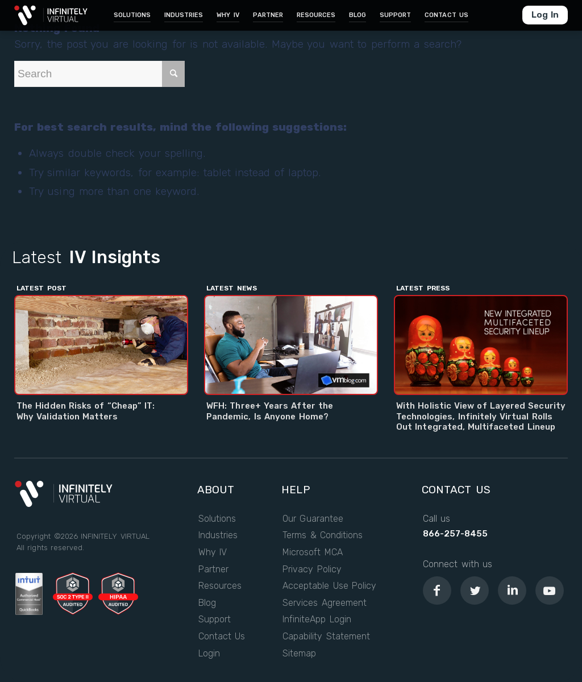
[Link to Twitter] (474, 590)
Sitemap (299, 653)
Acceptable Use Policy (329, 586)
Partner (213, 569)
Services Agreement (324, 603)
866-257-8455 (455, 534)
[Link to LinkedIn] (512, 590)
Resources (220, 586)
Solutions (217, 519)
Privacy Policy (312, 569)
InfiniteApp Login (316, 619)
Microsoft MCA (312, 552)
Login (209, 653)
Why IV (212, 552)
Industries (218, 535)
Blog (207, 603)
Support (214, 619)
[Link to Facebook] (437, 590)
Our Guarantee (312, 519)
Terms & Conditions (322, 535)
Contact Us (222, 636)
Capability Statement (326, 636)
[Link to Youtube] (549, 590)
